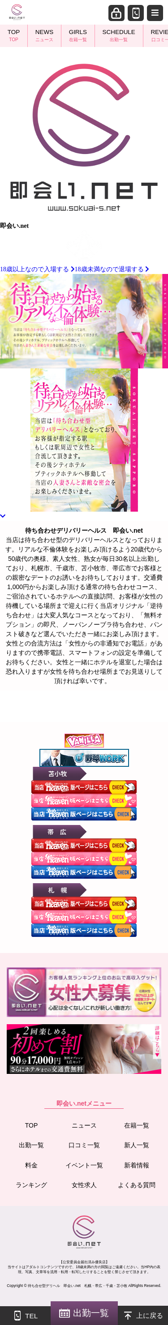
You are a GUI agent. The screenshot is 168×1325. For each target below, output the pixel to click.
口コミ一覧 (84, 1145)
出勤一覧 (31, 1145)
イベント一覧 (84, 1165)
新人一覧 (136, 1145)
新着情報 (136, 1165)
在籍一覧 (136, 1125)
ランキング (31, 1184)
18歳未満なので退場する (112, 269)
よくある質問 (136, 1184)
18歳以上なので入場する (37, 269)
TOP (31, 1125)
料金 (31, 1165)
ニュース (84, 1125)
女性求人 (84, 1184)
